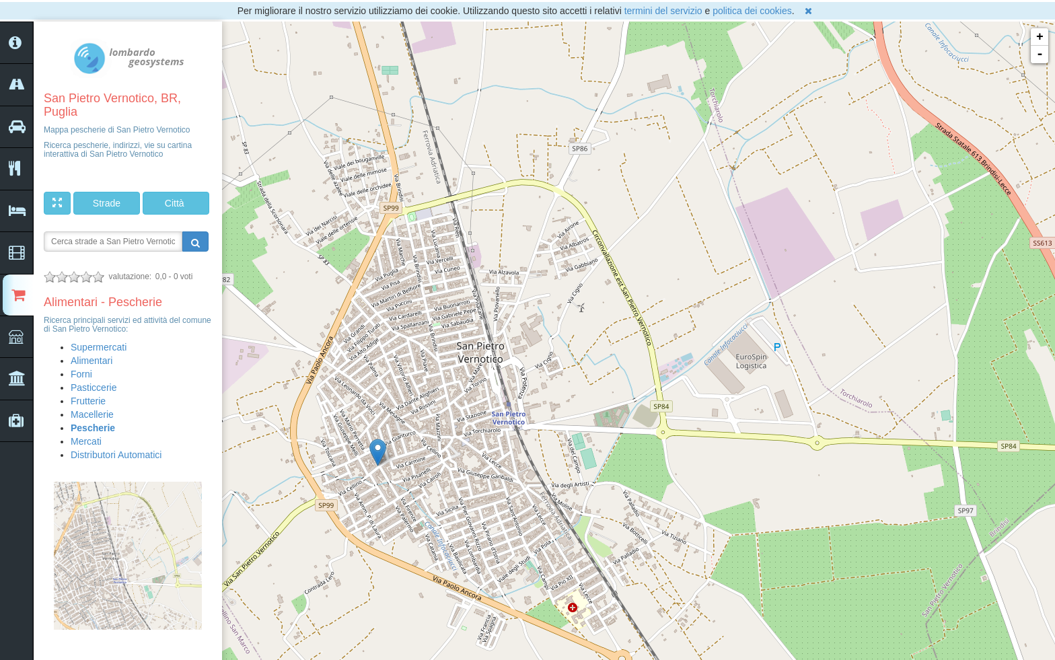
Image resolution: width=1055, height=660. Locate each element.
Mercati (86, 441)
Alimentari (91, 360)
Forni (81, 374)
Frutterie (88, 401)
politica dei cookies (752, 10)
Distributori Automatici (116, 454)
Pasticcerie (93, 387)
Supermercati (98, 347)
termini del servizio (663, 10)
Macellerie (92, 414)
